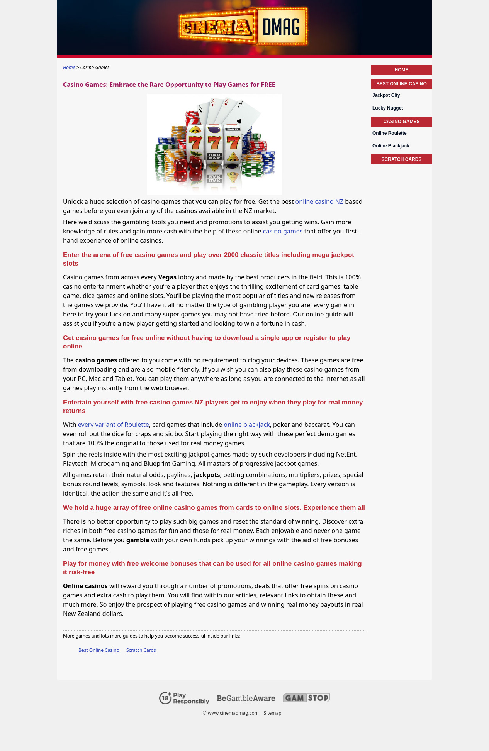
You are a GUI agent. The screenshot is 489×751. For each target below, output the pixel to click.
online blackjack (247, 424)
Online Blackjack (390, 146)
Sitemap (273, 713)
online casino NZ (319, 201)
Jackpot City (386, 95)
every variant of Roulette (113, 424)
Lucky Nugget (387, 108)
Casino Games (401, 121)
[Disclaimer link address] (246, 699)
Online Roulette (389, 133)
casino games (283, 231)
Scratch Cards (141, 650)
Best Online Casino (98, 650)
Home (402, 70)
